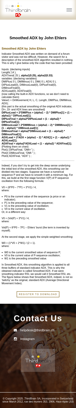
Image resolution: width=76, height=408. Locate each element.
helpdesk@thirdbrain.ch (37, 330)
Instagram (27, 339)
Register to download (38, 294)
